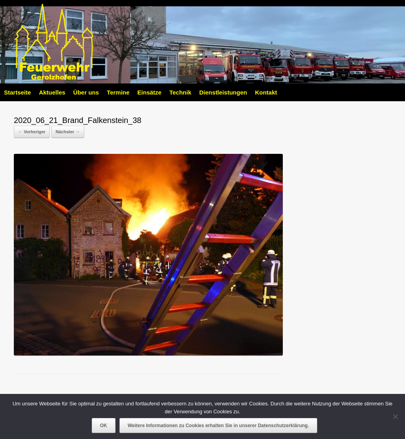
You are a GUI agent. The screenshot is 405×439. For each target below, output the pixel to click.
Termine (118, 92)
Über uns (86, 92)
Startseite (17, 92)
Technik (180, 92)
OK (103, 425)
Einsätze (149, 92)
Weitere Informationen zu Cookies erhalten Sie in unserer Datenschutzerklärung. (218, 425)
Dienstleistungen (223, 92)
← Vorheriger (31, 131)
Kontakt (266, 92)
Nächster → (68, 131)
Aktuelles (52, 92)
